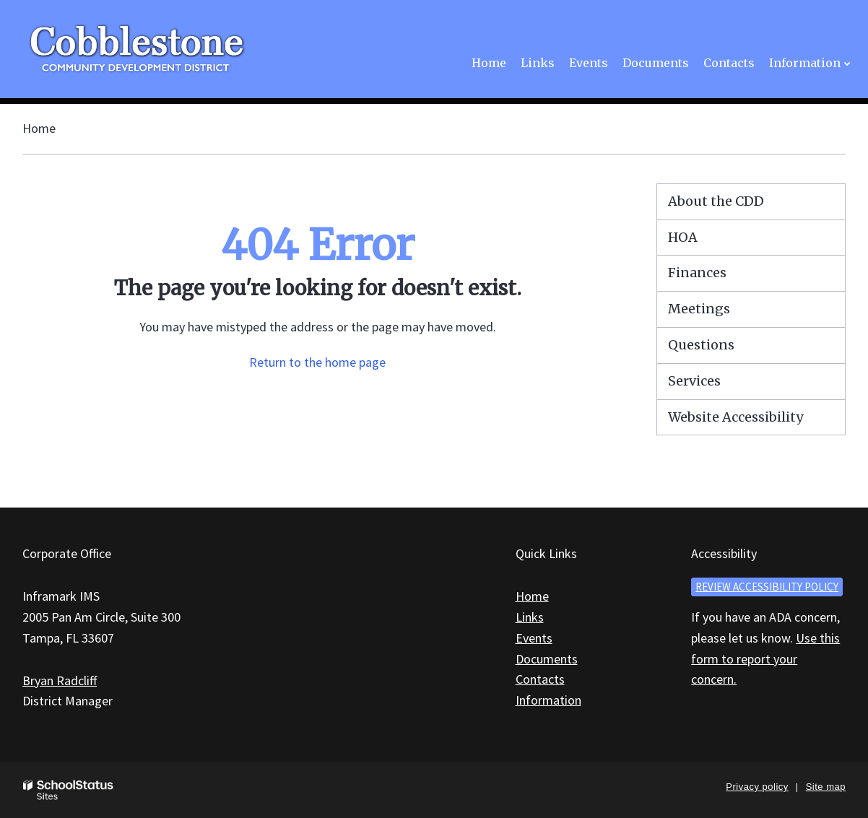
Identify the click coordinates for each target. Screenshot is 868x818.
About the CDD (716, 201)
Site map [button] (826, 786)
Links (530, 617)
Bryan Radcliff (59, 680)
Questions (701, 344)
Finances (697, 272)
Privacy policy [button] (757, 786)
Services (694, 381)
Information (548, 700)
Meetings (699, 308)
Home (39, 128)
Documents (547, 659)
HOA (683, 237)
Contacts (540, 679)
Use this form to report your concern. (765, 659)
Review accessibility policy (766, 586)
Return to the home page (317, 362)
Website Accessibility (735, 417)
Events (534, 638)
